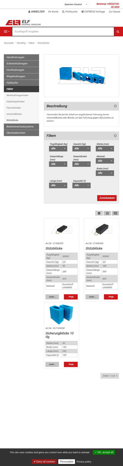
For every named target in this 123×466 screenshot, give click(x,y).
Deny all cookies (44, 461)
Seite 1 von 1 (109, 375)
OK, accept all (103, 452)
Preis (70, 297)
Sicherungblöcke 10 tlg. (59, 335)
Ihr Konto (53, 11)
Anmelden (36, 11)
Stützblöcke (53, 248)
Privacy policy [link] (84, 461)
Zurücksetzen (107, 197)
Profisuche (69, 11)
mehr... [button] (52, 297)
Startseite (8, 43)
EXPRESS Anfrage (93, 11)
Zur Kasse (114, 11)
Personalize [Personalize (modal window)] (66, 461)
